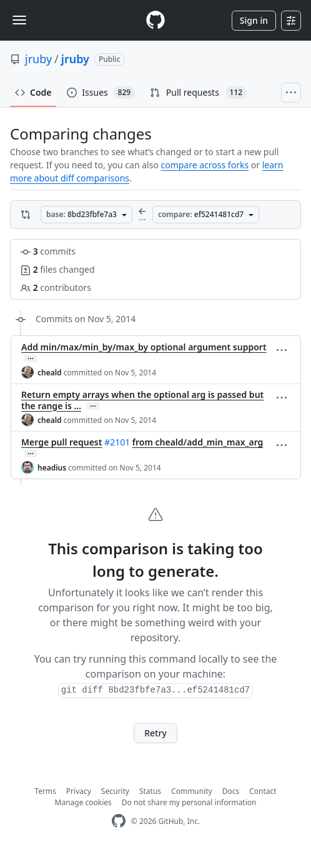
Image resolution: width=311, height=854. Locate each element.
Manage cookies (83, 802)
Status (150, 791)
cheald (49, 372)
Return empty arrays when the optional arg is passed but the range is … (142, 400)
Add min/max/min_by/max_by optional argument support (144, 347)
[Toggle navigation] (19, 20)
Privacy (78, 791)
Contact (262, 791)
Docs (231, 791)
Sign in (254, 20)
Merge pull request (61, 442)
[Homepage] (155, 20)
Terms (45, 791)
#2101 (117, 442)
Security (115, 791)
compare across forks (204, 165)
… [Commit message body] (30, 358)
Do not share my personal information (189, 802)
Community (191, 791)
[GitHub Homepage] (118, 821)
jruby (38, 58)
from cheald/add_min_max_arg (198, 442)
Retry (155, 733)
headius (51, 467)
